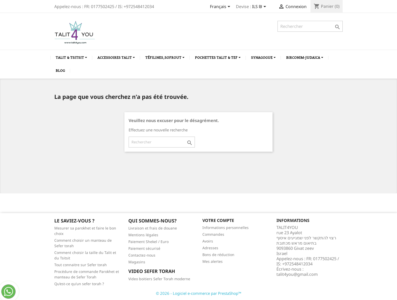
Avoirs (207, 241)
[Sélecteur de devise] (260, 7)
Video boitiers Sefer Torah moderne (159, 278)
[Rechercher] (310, 26)
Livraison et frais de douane (152, 228)
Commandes (213, 234)
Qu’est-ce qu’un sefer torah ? (79, 283)
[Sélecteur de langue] (221, 7)
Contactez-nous (141, 255)
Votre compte (218, 220)
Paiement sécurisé (144, 248)
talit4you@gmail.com (297, 274)
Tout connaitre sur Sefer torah (80, 264)
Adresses (210, 247)
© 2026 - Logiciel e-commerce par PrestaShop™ (198, 293)
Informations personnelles (225, 227)
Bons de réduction (218, 254)
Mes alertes (212, 261)
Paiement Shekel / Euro (148, 241)
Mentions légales (143, 234)
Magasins (136, 261)
